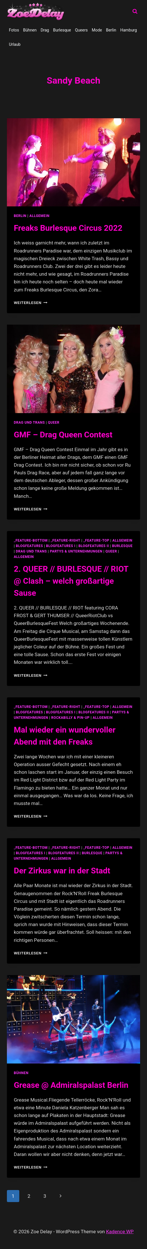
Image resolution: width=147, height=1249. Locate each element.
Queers (81, 30)
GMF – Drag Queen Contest (63, 434)
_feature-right (65, 540)
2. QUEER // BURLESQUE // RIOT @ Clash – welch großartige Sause (71, 581)
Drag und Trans (29, 423)
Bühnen (30, 30)
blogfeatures (29, 546)
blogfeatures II (94, 546)
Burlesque (62, 30)
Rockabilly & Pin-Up (70, 718)
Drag (45, 30)
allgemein (122, 540)
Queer (54, 423)
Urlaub (14, 44)
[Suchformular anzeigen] (135, 11)
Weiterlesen (30, 302)
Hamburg (128, 30)
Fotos (14, 30)
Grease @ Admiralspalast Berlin (71, 1085)
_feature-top (96, 540)
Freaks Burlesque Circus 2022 (68, 228)
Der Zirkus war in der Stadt (62, 870)
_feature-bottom (31, 540)
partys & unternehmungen (76, 551)
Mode (97, 30)
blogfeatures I (60, 546)
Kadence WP (120, 1231)
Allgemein (39, 216)
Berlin (111, 30)
